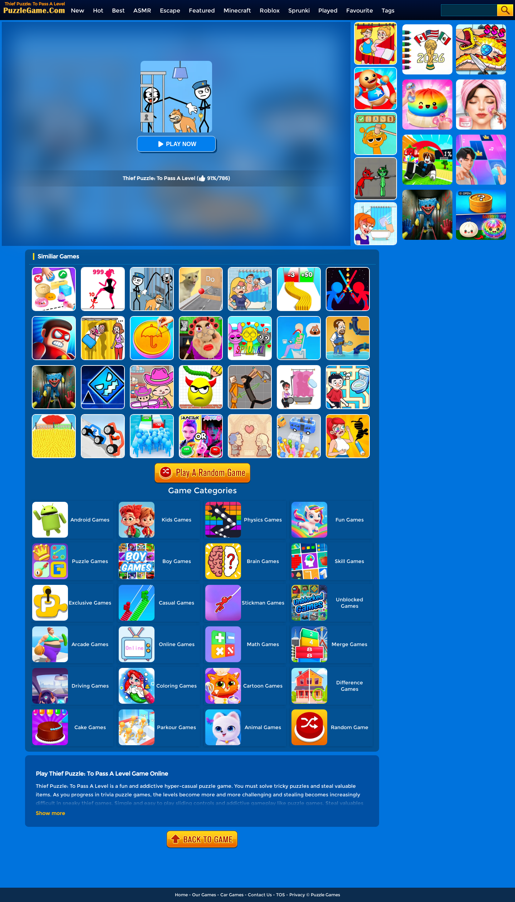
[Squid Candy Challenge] (152, 318)
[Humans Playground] (250, 367)
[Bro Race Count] (152, 417)
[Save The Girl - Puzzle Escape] (299, 367)
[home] (34, 10)
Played (328, 10)
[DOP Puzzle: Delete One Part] (375, 24)
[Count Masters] (54, 417)
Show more (50, 813)
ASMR (142, 10)
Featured (202, 10)
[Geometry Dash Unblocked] (103, 367)
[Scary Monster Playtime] (54, 367)
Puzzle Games (325, 894)
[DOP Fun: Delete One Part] (103, 318)
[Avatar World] (152, 367)
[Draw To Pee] (348, 367)
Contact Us (260, 894)
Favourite (359, 10)
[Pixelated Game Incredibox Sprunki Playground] (375, 160)
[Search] (468, 10)
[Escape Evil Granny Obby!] (201, 318)
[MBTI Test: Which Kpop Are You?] (201, 417)
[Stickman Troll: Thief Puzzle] (152, 269)
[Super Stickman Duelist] (348, 269)
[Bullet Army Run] (299, 269)
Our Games (204, 894)
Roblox (270, 10)
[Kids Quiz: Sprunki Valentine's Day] (250, 318)
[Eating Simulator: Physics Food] (299, 318)
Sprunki (299, 10)
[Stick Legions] (103, 269)
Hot (98, 10)
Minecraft (237, 10)
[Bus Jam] (299, 417)
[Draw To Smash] (201, 367)
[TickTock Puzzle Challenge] (201, 269)
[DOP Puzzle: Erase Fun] (250, 269)
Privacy (297, 894)
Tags (388, 10)
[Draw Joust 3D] (103, 417)
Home (181, 894)
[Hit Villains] (54, 318)
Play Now (176, 144)
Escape (170, 10)
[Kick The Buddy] (375, 69)
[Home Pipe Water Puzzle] (348, 318)
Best (118, 10)
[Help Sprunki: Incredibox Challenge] (375, 114)
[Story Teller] (250, 417)
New (77, 10)
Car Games (232, 894)
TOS (280, 894)
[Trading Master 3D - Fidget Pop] (54, 269)
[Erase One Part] (375, 205)
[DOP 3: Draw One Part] (348, 417)
